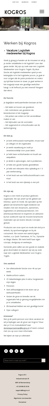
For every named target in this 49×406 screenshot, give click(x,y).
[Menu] (40, 11)
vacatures (25, 2)
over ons (15, 2)
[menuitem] (15, 2)
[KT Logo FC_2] (17, 11)
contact (34, 2)
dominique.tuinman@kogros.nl (16, 328)
